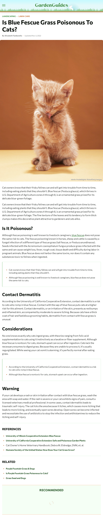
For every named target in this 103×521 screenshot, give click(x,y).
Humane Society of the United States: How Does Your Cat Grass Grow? (40, 450)
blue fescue (78, 235)
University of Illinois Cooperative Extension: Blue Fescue (33, 436)
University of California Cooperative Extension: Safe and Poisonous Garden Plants (45, 440)
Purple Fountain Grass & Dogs (20, 468)
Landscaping (9, 16)
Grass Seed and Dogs (16, 478)
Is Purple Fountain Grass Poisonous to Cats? (27, 473)
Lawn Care (24, 16)
